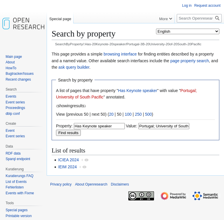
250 (138, 114)
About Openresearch (91, 184)
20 (111, 114)
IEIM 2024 (67, 166)
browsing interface (120, 54)
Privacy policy (60, 184)
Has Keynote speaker (137, 90)
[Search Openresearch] (199, 18)
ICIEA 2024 (68, 159)
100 (128, 114)
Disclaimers (120, 184)
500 (148, 114)
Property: (64, 126)
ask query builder (73, 67)
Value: (131, 126)
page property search (189, 60)
